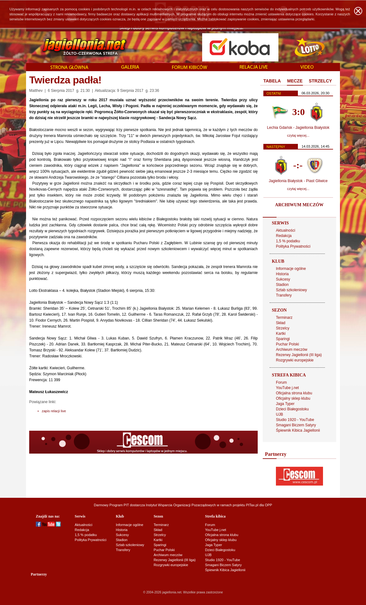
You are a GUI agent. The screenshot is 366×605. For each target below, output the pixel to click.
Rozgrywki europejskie (295, 360)
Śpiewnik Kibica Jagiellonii (298, 430)
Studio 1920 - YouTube (295, 420)
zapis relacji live (54, 411)
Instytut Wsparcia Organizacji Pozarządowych (181, 505)
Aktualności (285, 230)
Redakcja (284, 236)
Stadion (282, 284)
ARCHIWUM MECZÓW (299, 205)
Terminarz (284, 317)
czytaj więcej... (298, 135)
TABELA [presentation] (272, 80)
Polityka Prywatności (293, 246)
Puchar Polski (287, 344)
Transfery (284, 295)
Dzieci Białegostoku (292, 409)
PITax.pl (252, 505)
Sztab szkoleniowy (291, 290)
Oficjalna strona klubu (294, 393)
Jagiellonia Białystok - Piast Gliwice (298, 181)
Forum (281, 382)
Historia (282, 274)
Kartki (281, 333)
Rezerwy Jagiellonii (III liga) (299, 355)
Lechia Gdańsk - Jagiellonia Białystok (298, 127)
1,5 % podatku (288, 241)
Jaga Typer (285, 404)
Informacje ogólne (291, 268)
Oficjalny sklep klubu (293, 398)
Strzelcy (282, 328)
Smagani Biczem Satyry (296, 425)
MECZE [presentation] (295, 80)
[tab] (272, 81)
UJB (279, 414)
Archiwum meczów (291, 349)
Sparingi (283, 339)
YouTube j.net (287, 388)
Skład (280, 323)
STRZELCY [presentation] (320, 80)
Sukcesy (283, 279)
